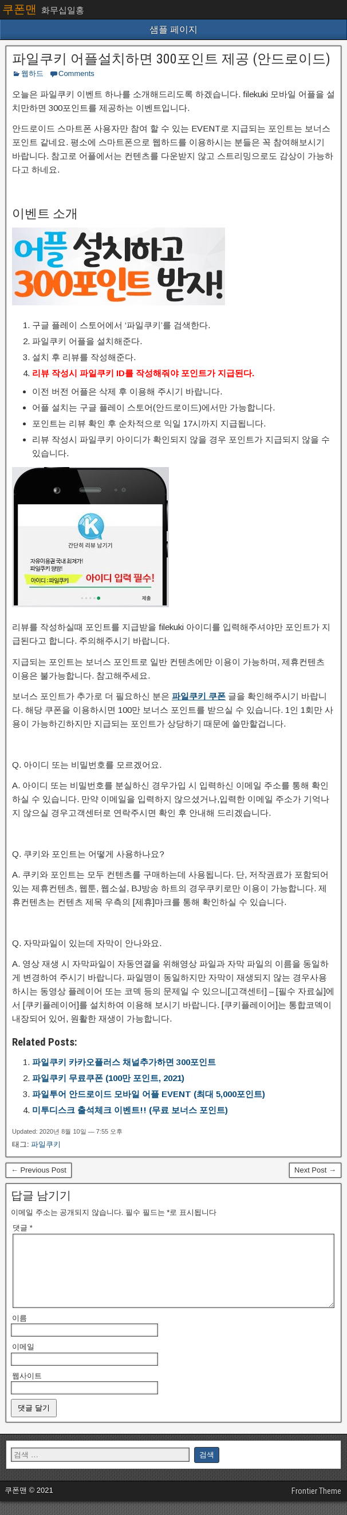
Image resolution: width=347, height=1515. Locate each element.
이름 (19, 1331)
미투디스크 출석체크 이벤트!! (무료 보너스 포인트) (130, 1110)
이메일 (23, 1360)
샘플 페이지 (173, 29)
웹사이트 (27, 1389)
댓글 (23, 1227)
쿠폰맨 (19, 9)
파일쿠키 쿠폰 (199, 696)
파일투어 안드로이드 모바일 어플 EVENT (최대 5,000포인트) (148, 1094)
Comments (76, 73)
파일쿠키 (46, 1144)
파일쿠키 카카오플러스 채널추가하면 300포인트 (124, 1062)
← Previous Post (38, 1170)
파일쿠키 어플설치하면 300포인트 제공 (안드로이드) (171, 59)
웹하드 (32, 73)
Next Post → (315, 1170)
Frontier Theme (316, 1505)
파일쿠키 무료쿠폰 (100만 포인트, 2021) (108, 1078)
